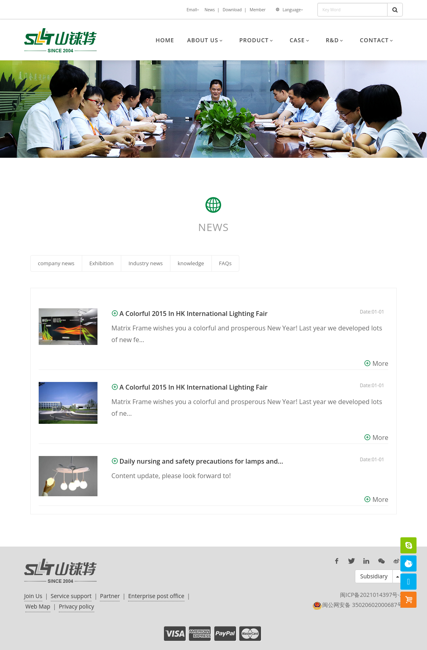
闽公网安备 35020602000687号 (362, 605)
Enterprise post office (156, 596)
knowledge (191, 263)
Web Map (37, 606)
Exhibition (101, 263)
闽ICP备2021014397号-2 (371, 594)
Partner (110, 596)
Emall (193, 10)
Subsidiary (374, 576)
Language (292, 10)
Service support (71, 596)
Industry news (146, 263)
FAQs (225, 263)
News (210, 9)
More (380, 363)
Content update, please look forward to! (171, 475)
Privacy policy (76, 606)
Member (258, 9)
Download (232, 9)
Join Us (33, 596)
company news (56, 263)
